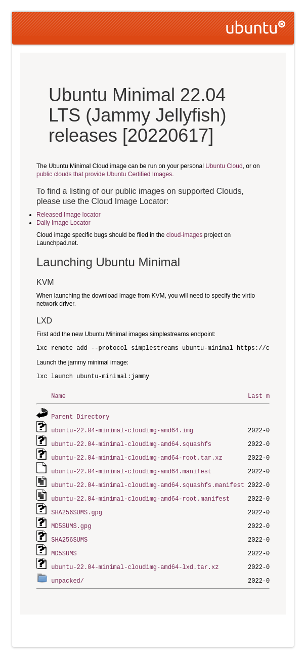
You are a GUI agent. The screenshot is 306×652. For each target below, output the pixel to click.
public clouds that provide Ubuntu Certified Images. (104, 174)
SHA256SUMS (69, 534)
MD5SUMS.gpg (71, 521)
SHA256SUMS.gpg (76, 508)
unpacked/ (67, 573)
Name (58, 395)
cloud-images (184, 234)
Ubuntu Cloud (223, 166)
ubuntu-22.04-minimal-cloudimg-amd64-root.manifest (140, 495)
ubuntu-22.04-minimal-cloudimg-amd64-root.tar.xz (136, 455)
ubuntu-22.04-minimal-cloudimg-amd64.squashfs (131, 442)
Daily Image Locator (63, 222)
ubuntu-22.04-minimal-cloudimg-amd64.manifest (131, 468)
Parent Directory (80, 416)
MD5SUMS (63, 547)
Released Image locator (68, 214)
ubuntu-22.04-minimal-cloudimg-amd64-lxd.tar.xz (134, 560)
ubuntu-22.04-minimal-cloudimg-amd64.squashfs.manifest (147, 481)
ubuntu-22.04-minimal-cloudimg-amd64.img (122, 429)
